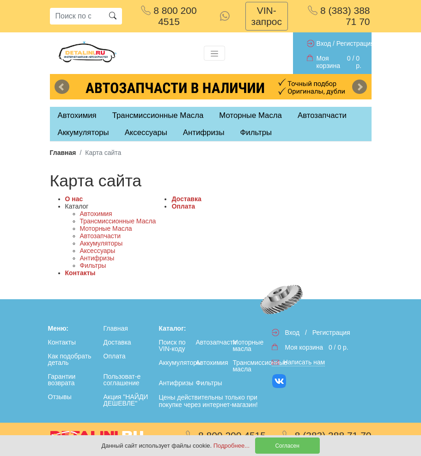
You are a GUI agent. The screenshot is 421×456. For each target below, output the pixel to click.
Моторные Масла (106, 228)
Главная (63, 152)
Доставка (186, 199)
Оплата (183, 206)
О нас (74, 199)
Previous (62, 87)
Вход (324, 43)
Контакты (80, 273)
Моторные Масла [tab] (250, 115)
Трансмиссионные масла (249, 366)
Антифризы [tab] (204, 132)
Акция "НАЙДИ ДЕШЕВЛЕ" (126, 400)
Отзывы (60, 397)
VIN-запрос (266, 16)
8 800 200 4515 (168, 16)
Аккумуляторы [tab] (83, 132)
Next (359, 87)
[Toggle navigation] (214, 53)
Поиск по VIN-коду (172, 345)
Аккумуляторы (101, 243)
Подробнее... (232, 445)
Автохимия (96, 213)
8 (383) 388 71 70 (339, 16)
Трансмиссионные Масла (118, 221)
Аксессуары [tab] (146, 132)
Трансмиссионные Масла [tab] (158, 115)
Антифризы (97, 258)
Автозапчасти (322, 115)
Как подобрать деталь (70, 359)
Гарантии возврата (62, 380)
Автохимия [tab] (77, 115)
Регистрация (355, 43)
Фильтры (256, 132)
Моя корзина (328, 62)
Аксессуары (98, 250)
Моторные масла (247, 345)
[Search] (77, 16)
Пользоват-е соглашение (122, 380)
